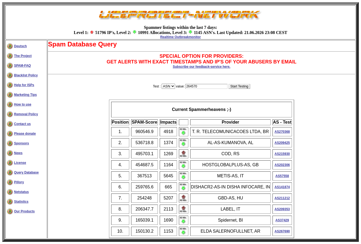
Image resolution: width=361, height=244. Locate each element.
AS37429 (282, 220)
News (18, 153)
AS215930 (282, 154)
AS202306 (282, 165)
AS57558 (282, 176)
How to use (22, 104)
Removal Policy (26, 114)
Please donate (25, 133)
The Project (23, 56)
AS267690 (282, 231)
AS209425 (282, 143)
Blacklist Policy (26, 75)
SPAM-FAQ (22, 65)
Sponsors (21, 143)
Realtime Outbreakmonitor (180, 37)
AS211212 (282, 198)
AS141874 (282, 187)
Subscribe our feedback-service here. (201, 67)
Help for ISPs (24, 85)
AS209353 (282, 209)
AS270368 (282, 132)
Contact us (22, 124)
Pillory (19, 182)
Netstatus (21, 192)
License (20, 163)
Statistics (21, 202)
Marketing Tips (25, 95)
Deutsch (20, 46)
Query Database (26, 172)
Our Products (24, 211)
